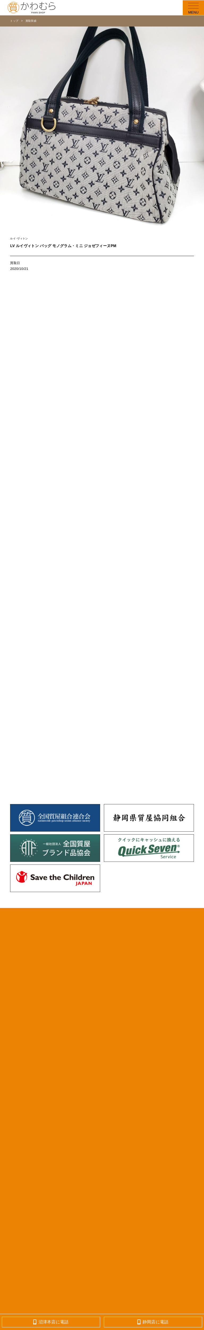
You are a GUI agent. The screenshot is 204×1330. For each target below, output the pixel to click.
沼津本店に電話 (51, 1321)
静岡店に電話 (152, 1321)
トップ (14, 20)
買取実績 (31, 20)
